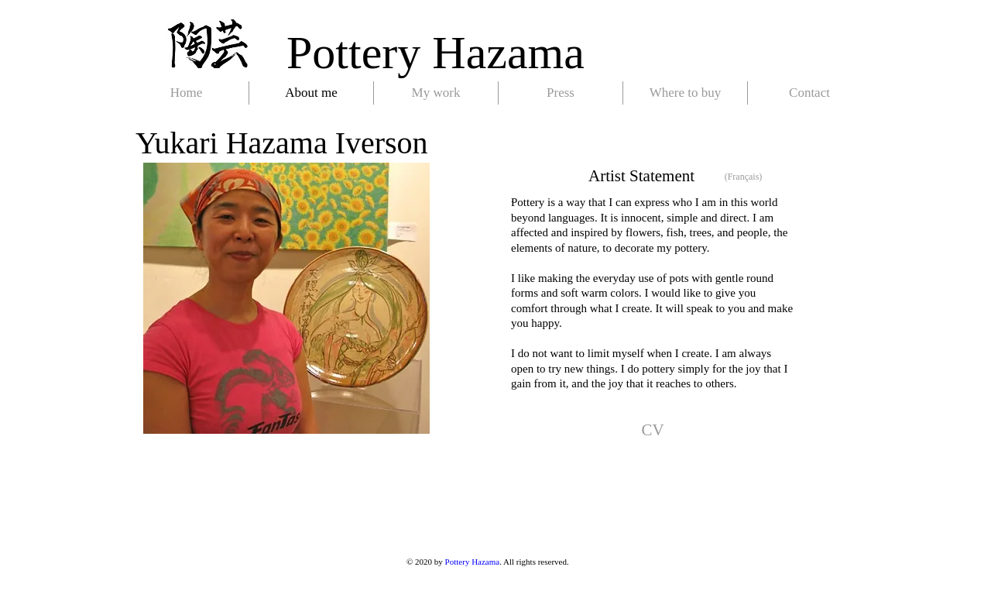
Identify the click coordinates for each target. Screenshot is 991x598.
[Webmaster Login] (160, 584)
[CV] (653, 430)
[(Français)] (743, 177)
